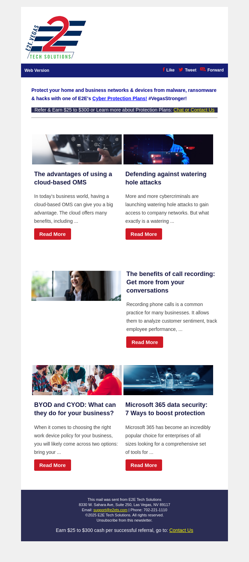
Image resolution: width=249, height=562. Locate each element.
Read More (52, 234)
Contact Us (181, 530)
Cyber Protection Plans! (119, 98)
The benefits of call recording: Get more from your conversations (170, 282)
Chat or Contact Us (194, 110)
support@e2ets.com (110, 510)
